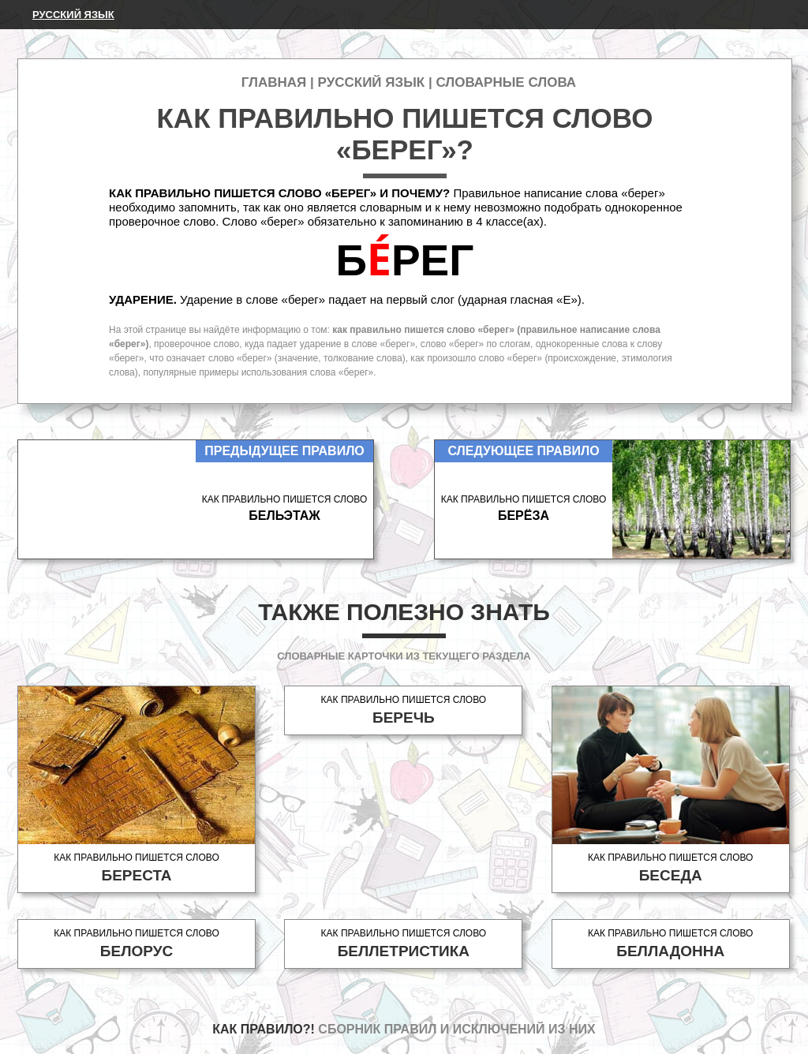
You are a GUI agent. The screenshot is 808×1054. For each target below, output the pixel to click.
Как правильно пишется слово (136, 868)
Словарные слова (506, 82)
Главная (273, 82)
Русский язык (73, 15)
